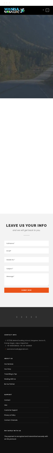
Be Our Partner (9, 384)
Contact (7, 400)
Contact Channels (10, 420)
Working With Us (10, 379)
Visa (5, 405)
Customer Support (11, 410)
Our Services (8, 364)
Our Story (7, 369)
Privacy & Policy (9, 415)
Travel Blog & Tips (10, 374)
